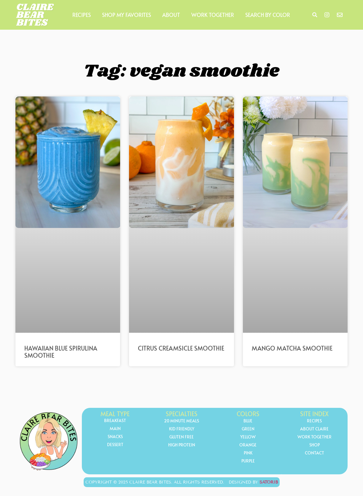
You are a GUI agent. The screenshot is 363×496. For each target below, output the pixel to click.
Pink (248, 453)
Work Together (212, 14)
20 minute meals (181, 421)
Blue (247, 421)
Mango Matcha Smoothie (292, 348)
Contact (314, 453)
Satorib (268, 482)
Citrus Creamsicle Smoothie (181, 348)
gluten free (181, 437)
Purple (248, 461)
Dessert (115, 445)
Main (115, 429)
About (171, 14)
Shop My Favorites (126, 14)
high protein (181, 445)
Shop (314, 445)
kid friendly (181, 429)
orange (248, 445)
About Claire (314, 429)
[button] (314, 14)
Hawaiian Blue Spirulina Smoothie (60, 351)
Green (248, 429)
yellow (248, 437)
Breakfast (115, 421)
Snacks (115, 437)
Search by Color (267, 14)
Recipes (81, 14)
